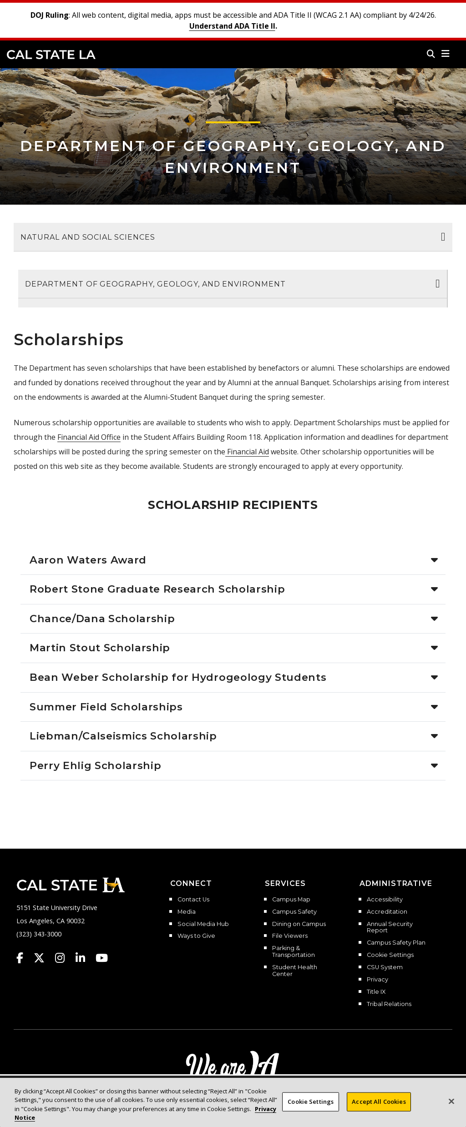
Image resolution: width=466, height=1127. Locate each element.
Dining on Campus (299, 924)
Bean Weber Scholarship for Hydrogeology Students (178, 677)
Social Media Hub (203, 924)
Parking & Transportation (293, 951)
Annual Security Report (390, 927)
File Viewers (290, 936)
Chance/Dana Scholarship (102, 618)
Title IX (376, 992)
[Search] (431, 53)
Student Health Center (294, 970)
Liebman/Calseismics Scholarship (123, 736)
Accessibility (385, 899)
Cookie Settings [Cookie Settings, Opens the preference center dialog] (311, 1105)
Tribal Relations (389, 1004)
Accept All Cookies (378, 1105)
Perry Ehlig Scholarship (95, 765)
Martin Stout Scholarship (100, 647)
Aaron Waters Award (88, 559)
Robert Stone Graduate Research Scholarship (157, 589)
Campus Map (291, 899)
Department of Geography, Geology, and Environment (155, 284)
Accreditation (387, 912)
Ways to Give (196, 936)
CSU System (385, 967)
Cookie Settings (390, 955)
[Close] (451, 1105)
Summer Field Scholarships (106, 706)
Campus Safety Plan (396, 943)
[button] (445, 53)
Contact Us (193, 899)
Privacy (377, 979)
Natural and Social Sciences (87, 237)
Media (186, 912)
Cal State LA (51, 54)
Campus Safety (294, 912)
